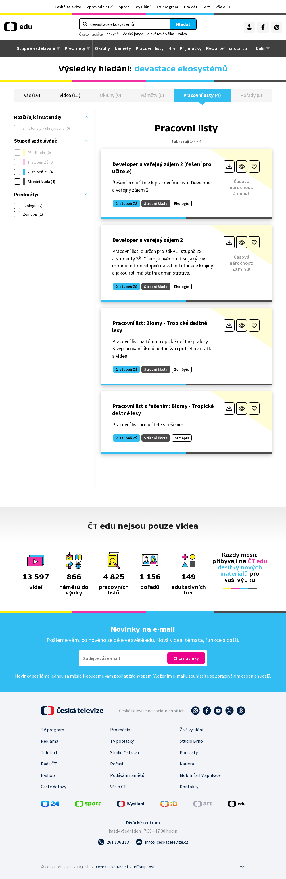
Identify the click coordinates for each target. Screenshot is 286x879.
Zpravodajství (100, 6)
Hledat (183, 24)
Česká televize (68, 6)
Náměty (123, 48)
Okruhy (102, 48)
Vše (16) (32, 95)
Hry (171, 48)
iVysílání (143, 6)
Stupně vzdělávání (36, 48)
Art (207, 6)
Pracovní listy (150, 48)
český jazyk (133, 33)
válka (182, 33)
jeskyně (112, 33)
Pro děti (191, 6)
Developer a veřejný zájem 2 (147, 240)
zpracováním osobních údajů (242, 676)
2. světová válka (160, 33)
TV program (167, 6)
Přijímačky (190, 48)
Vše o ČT (223, 6)
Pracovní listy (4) (202, 95)
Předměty (75, 48)
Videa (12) (70, 95)
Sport (124, 6)
